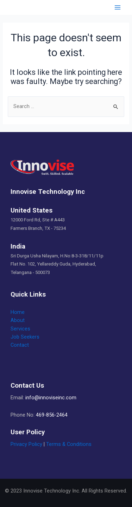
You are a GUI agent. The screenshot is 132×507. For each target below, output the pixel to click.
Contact (20, 345)
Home (18, 312)
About (18, 320)
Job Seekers (25, 337)
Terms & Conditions (69, 444)
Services (20, 329)
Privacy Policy (26, 444)
